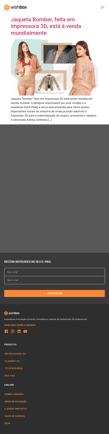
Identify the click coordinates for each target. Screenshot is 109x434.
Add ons (10, 375)
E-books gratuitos (16, 408)
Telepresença (14, 368)
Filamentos (12, 361)
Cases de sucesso (15, 416)
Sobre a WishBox (14, 394)
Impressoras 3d (15, 353)
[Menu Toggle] (103, 7)
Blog (7, 423)
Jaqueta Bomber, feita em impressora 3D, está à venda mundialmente (46, 26)
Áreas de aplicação (16, 401)
